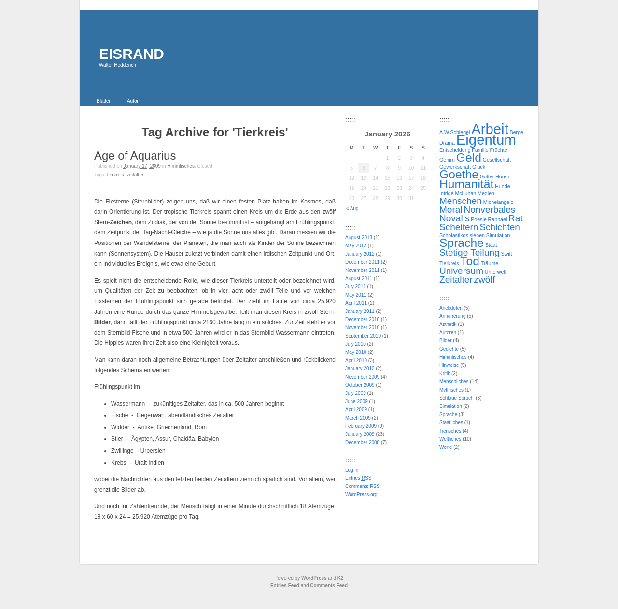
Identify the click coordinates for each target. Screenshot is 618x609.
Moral (451, 209)
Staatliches (451, 422)
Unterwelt (495, 272)
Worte (445, 447)
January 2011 (360, 311)
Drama (447, 143)
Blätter (104, 101)
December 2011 (362, 262)
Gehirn (447, 159)
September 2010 (363, 335)
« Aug (352, 208)
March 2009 (358, 417)
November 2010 (362, 327)
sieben (477, 235)
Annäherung (452, 316)
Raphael (497, 219)
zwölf (484, 279)
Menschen (460, 201)
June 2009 (356, 401)
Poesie (479, 219)
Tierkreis (115, 174)
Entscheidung (455, 150)
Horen (502, 176)
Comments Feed (329, 585)
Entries (358, 478)
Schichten (499, 227)
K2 (340, 578)
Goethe (458, 174)
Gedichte (449, 349)
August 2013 (358, 237)
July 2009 (355, 393)
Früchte (498, 150)
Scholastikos (453, 235)
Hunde (502, 186)
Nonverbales (489, 209)
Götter (487, 176)
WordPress (314, 578)
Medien (486, 193)
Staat (491, 245)
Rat (515, 218)
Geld (468, 157)
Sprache (461, 242)
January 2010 (360, 368)
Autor (133, 101)
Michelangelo (498, 202)
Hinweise (449, 365)
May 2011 (355, 295)
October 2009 (360, 385)
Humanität (466, 183)
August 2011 (358, 278)
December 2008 (362, 442)
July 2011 (355, 286)
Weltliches (450, 439)
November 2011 (362, 270)
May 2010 (355, 352)
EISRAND (131, 54)
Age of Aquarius (135, 155)
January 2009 (360, 434)
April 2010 (356, 360)
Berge (516, 132)
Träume (489, 263)
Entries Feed (284, 585)
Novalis (454, 218)
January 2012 (360, 254)
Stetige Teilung (469, 252)
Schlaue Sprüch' (457, 398)
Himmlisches (181, 166)
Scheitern (458, 227)
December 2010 (362, 319)
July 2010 (355, 344)
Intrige (446, 193)
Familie (480, 150)
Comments (362, 486)
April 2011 (356, 303)
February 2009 (361, 426)
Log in (351, 470)
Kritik (444, 373)
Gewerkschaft (455, 167)
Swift (506, 254)
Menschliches (454, 381)
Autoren (447, 332)
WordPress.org (361, 494)
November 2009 (362, 376)
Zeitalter (134, 174)
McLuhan (465, 193)
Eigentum (486, 140)
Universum (461, 271)
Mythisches (451, 389)
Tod (469, 261)
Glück (478, 167)
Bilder (445, 340)
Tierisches (450, 430)
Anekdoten (451, 308)
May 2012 (355, 245)
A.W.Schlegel (454, 132)
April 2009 (356, 409)
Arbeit (489, 129)
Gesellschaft (497, 159)
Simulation (498, 235)
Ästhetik (448, 324)
